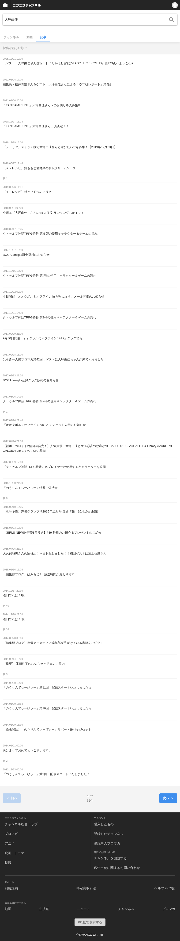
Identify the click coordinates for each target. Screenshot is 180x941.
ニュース (83, 909)
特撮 (8, 862)
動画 (29, 37)
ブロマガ (11, 834)
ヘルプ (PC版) (164, 888)
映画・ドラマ (14, 853)
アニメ (10, 843)
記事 (43, 37)
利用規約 (11, 888)
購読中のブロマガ (107, 843)
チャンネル (11, 37)
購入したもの (104, 824)
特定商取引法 (86, 888)
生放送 (44, 909)
